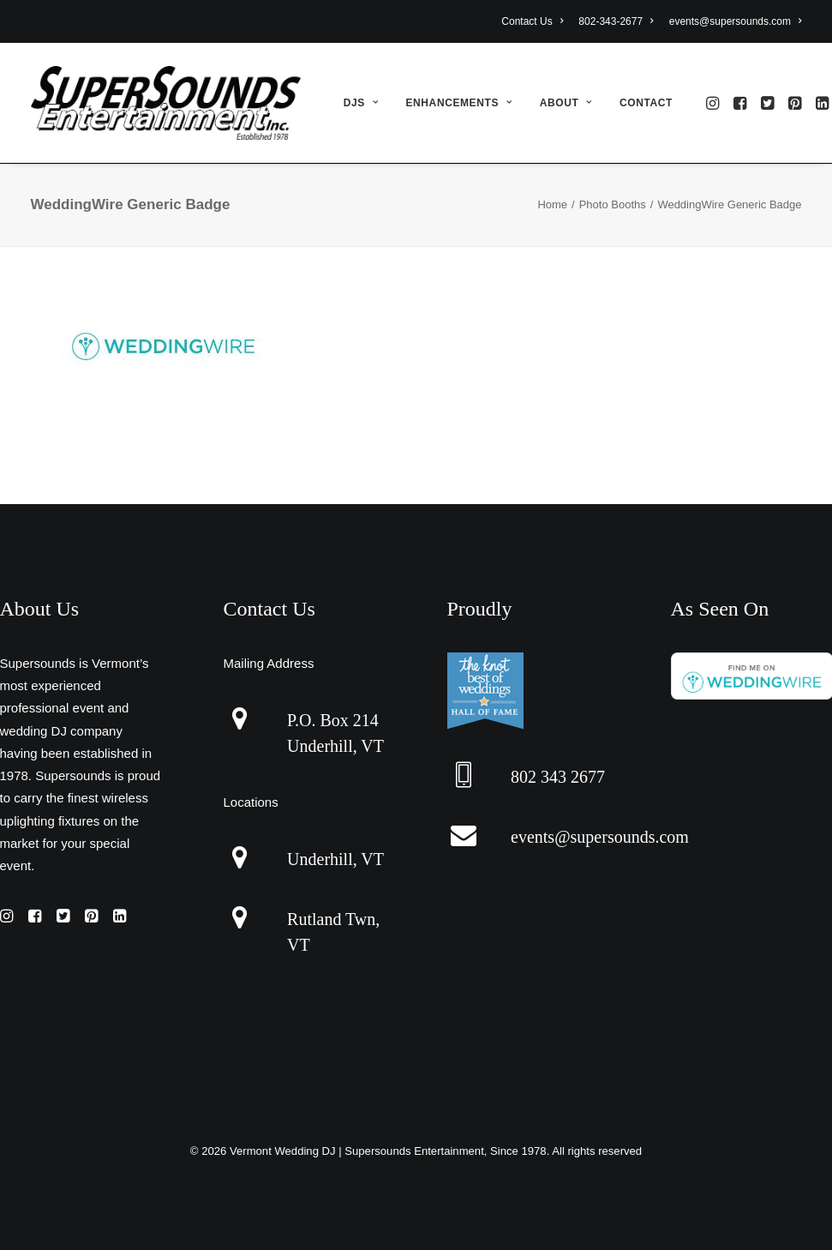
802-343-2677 (615, 21)
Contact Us (532, 21)
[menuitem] (535, 21)
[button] (714, 103)
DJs (361, 103)
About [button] (566, 103)
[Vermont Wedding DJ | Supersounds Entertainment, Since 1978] (166, 103)
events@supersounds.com (735, 21)
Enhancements (458, 103)
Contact (646, 103)
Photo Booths (612, 204)
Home (552, 204)
